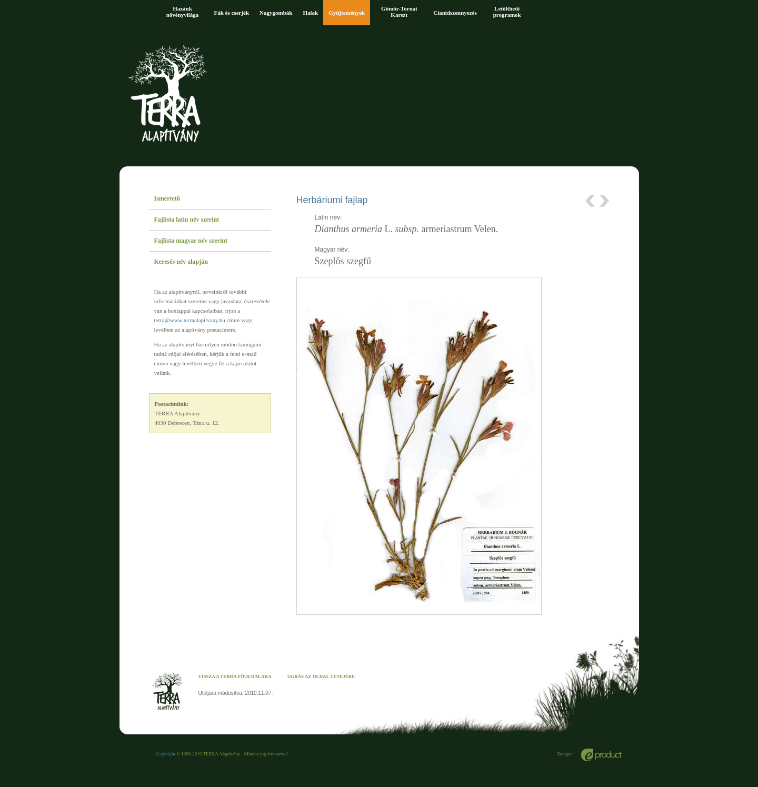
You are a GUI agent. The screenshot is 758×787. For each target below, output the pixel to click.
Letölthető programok (507, 11)
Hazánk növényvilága (182, 11)
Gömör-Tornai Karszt (399, 11)
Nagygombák (276, 12)
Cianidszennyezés (455, 12)
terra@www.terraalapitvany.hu (189, 320)
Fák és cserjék (232, 12)
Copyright (166, 753)
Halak (310, 12)
